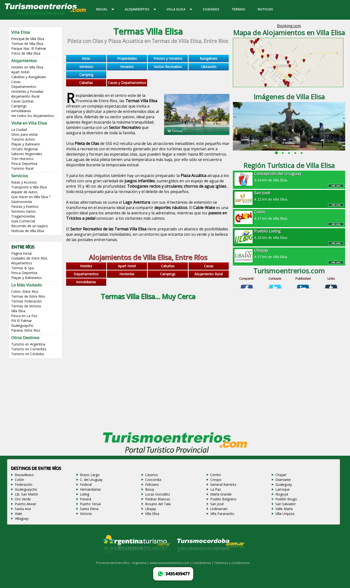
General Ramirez (223, 484)
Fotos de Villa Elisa (25, 53)
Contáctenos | (203, 563)
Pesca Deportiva (24, 163)
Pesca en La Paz (24, 315)
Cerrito (215, 474)
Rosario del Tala (158, 504)
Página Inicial (21, 253)
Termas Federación (26, 301)
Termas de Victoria (26, 306)
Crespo (215, 479)
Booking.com (289, 25)
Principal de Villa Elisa (27, 38)
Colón (19, 479)
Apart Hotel (20, 72)
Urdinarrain (219, 508)
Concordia (153, 479)
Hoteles (86, 266)
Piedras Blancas (157, 499)
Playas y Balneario (25, 144)
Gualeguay (283, 484)
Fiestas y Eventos (25, 206)
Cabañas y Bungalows (28, 77)
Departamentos (23, 86)
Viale (18, 513)
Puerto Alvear (25, 504)
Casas (16, 81)
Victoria (86, 513)
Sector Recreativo (168, 66)
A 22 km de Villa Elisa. (289, 196)
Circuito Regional (24, 149)
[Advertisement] (147, 346)
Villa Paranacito (222, 513)
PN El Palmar (21, 320)
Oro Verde (23, 499)
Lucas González (157, 494)
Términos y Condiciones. (232, 563)
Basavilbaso (24, 474)
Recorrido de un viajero (29, 226)
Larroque (282, 489)
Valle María (284, 508)
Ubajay (150, 508)
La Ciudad (19, 129)
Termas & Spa (22, 268)
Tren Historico (22, 158)
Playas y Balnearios (26, 277)
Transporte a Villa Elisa (29, 187)
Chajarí (280, 474)
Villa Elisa (18, 311)
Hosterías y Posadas (27, 91)
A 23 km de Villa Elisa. (289, 234)
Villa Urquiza (284, 513)
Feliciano (152, 484)
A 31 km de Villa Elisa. (289, 215)
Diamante (283, 479)
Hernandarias (90, 489)
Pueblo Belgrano (223, 499)
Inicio (86, 58)
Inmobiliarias (21, 111)
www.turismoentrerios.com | (171, 563)
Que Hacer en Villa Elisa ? (30, 196)
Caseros (151, 474)
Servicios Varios (23, 211)
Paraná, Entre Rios (25, 330)
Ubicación (208, 66)
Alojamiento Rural (25, 96)
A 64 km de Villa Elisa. (289, 176)
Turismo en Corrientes (28, 349)
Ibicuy (149, 489)
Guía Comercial (23, 221)
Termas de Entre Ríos (28, 296)
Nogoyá (281, 494)
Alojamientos (21, 263)
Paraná (85, 499)
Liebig (84, 494)
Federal (86, 484)
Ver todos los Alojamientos (32, 115)
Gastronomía (21, 201)
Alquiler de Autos (24, 192)
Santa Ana (23, 508)
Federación (23, 484)
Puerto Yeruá (90, 504)
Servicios (86, 66)
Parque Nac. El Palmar (28, 48)
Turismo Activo (23, 139)
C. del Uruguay (91, 479)
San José (217, 504)
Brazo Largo (90, 474)
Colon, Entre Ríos (24, 291)
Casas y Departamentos (127, 82)
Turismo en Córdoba (27, 354)
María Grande (221, 494)
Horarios (127, 66)
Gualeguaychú (22, 325)
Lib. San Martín (26, 494)
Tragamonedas (23, 216)
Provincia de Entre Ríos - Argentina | (123, 563)
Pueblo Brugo (286, 499)
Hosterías (126, 274)
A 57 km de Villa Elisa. (289, 253)
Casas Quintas (22, 101)
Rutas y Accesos (24, 182)
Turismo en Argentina (28, 344)
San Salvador (285, 504)
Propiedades (127, 58)
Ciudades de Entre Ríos (29, 258)
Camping (86, 74)
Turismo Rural (22, 168)
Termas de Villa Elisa (27, 43)
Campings (19, 106)
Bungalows (208, 58)
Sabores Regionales (26, 153)
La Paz (215, 489)
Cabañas (86, 82)
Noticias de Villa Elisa (27, 230)
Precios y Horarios (167, 58)
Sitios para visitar (24, 134)
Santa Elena (89, 508)
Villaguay (21, 518)
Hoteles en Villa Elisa (27, 67)
